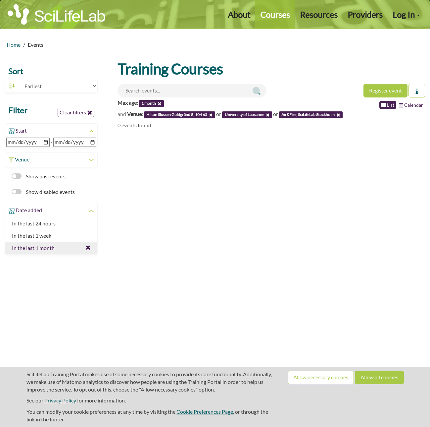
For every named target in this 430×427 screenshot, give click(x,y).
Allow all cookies (379, 377)
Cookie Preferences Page (204, 411)
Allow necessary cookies (320, 377)
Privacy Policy (60, 400)
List (387, 105)
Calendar (411, 105)
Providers (365, 15)
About (239, 15)
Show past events (39, 176)
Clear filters (76, 112)
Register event (385, 90)
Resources (319, 15)
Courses (275, 15)
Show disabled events (43, 192)
